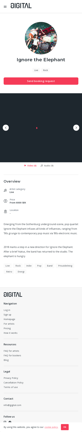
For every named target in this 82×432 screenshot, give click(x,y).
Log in (7, 310)
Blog (6, 360)
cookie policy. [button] (51, 427)
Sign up (7, 314)
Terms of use (11, 387)
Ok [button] (64, 427)
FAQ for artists (11, 350)
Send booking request (41, 81)
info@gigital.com (12, 405)
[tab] (30, 165)
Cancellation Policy (13, 382)
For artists (9, 323)
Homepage (9, 319)
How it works (10, 332)
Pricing (7, 328)
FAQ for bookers (12, 355)
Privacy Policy (11, 378)
